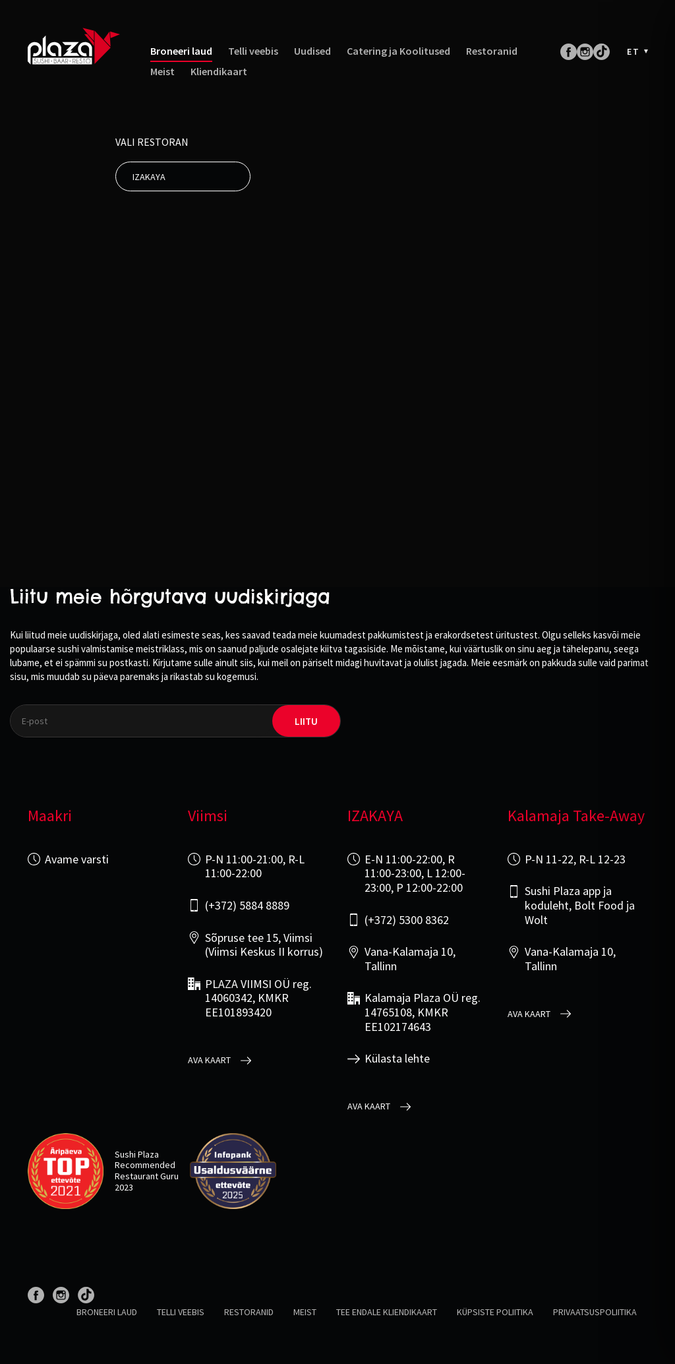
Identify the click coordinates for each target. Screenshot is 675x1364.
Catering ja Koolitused (398, 51)
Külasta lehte (397, 1058)
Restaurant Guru (147, 1176)
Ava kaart (209, 1060)
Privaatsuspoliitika (595, 1312)
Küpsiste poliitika (495, 1312)
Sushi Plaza (137, 1154)
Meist (162, 71)
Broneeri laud (181, 51)
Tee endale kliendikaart (386, 1312)
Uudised (312, 51)
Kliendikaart (219, 71)
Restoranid (491, 51)
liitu (306, 721)
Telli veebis (253, 51)
